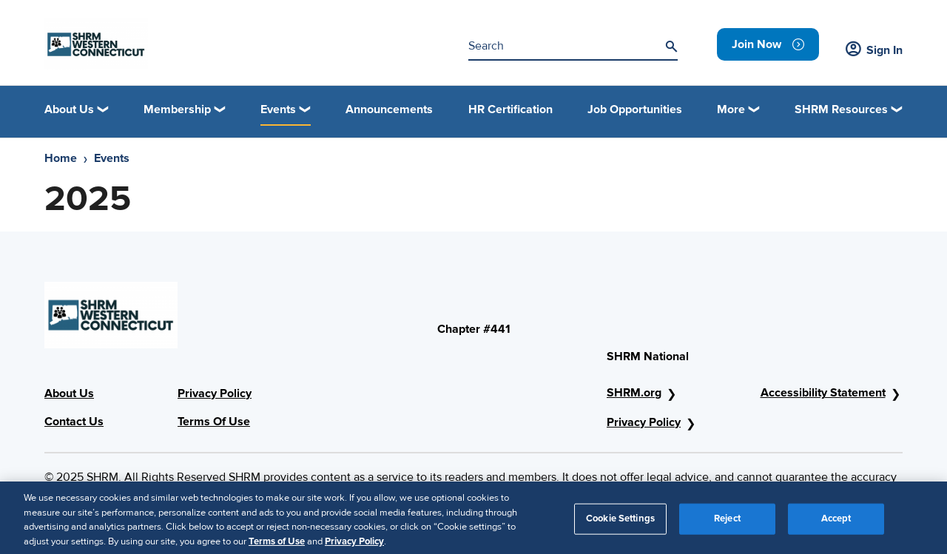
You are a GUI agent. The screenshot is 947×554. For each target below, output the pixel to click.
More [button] (731, 109)
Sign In (874, 50)
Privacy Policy (215, 393)
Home (60, 158)
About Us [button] (69, 109)
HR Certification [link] (510, 109)
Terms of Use (277, 545)
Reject (727, 522)
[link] (768, 44)
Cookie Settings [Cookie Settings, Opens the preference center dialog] (620, 522)
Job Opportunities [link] (634, 109)
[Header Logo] (96, 44)
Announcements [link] (389, 109)
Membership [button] (177, 109)
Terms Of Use (214, 421)
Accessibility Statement (823, 392)
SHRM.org (634, 392)
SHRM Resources (841, 109)
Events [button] (278, 109)
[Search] (671, 46)
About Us (69, 393)
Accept (836, 522)
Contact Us (74, 421)
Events (111, 158)
